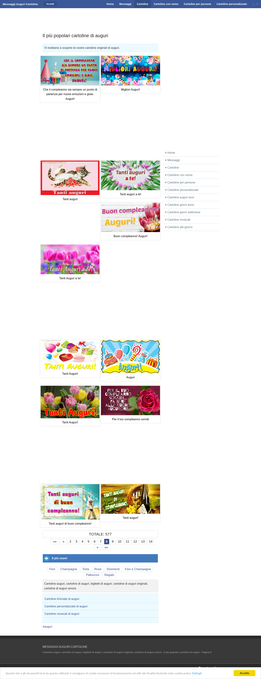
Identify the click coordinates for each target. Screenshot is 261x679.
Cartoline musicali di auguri (61, 613)
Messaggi (172, 160)
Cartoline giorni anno (179, 204)
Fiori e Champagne (138, 569)
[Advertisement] (130, 17)
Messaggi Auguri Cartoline (20, 4)
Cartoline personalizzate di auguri (65, 606)
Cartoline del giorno (178, 227)
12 (135, 541)
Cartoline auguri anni (179, 197)
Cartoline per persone (180, 182)
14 (150, 541)
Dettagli (197, 673)
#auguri (47, 626)
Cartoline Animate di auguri (61, 598)
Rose (98, 569)
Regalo (109, 575)
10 (119, 541)
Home (170, 152)
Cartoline (172, 167)
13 (143, 541)
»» (106, 547)
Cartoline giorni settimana (182, 212)
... (253, 4)
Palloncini (92, 575)
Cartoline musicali (177, 219)
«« (54, 541)
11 (127, 541)
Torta (85, 569)
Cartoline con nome (178, 175)
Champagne (68, 569)
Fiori (52, 569)
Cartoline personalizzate (181, 189)
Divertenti (113, 569)
